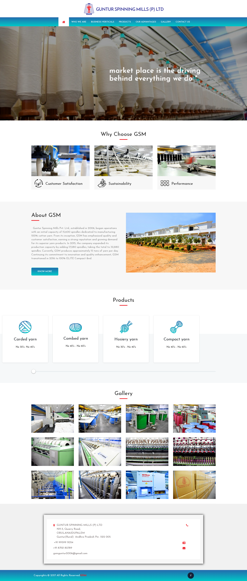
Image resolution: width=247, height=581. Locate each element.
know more (45, 271)
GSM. (83, 575)
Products (125, 22)
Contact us (183, 22)
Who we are (78, 22)
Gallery (166, 22)
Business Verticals (102, 22)
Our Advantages (146, 22)
